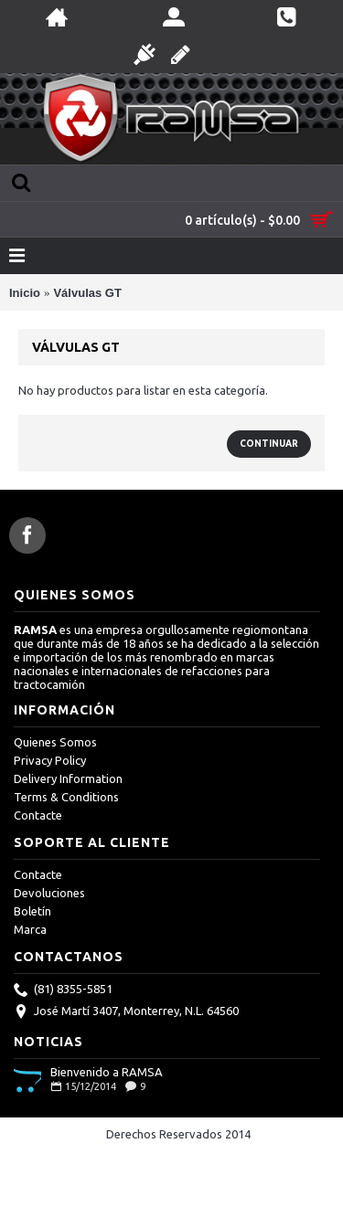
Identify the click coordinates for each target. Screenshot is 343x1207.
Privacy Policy (50, 760)
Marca (30, 929)
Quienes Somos (55, 742)
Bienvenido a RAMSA (106, 1071)
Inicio (24, 293)
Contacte (38, 815)
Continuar (269, 444)
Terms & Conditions (66, 796)
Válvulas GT (87, 293)
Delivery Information (68, 778)
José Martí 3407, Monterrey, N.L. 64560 (126, 1012)
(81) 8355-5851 (63, 990)
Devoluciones (49, 892)
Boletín (32, 911)
